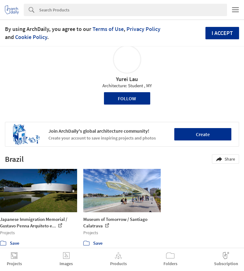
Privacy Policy (143, 28)
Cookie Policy (31, 37)
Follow (127, 98)
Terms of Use (108, 28)
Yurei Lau (127, 79)
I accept (222, 33)
